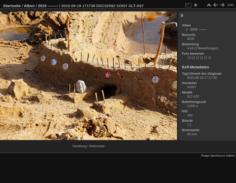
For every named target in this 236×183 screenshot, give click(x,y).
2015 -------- (48, 6)
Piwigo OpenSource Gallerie (218, 155)
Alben (29, 6)
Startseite (12, 6)
